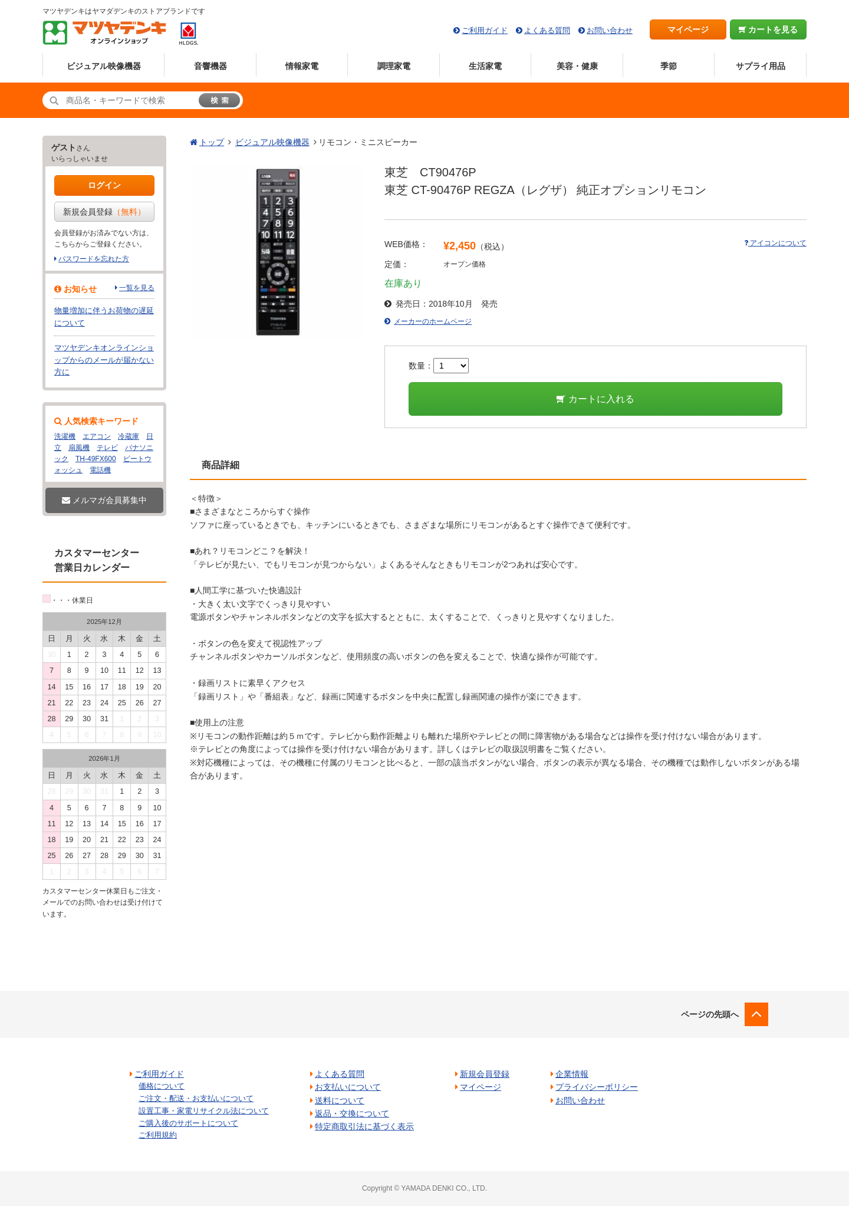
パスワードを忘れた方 (93, 259)
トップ (211, 142)
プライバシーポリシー (596, 1087)
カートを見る (768, 29)
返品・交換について (352, 1113)
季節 (668, 66)
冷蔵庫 (128, 436)
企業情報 (571, 1074)
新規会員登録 (104, 211)
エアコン (97, 436)
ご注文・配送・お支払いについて (196, 1098)
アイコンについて (775, 243)
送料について (339, 1100)
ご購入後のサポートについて (188, 1123)
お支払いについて (348, 1087)
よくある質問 (547, 30)
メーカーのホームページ (433, 321)
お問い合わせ (610, 30)
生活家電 (485, 66)
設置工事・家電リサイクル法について (204, 1110)
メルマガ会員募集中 (104, 500)
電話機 (100, 470)
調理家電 (393, 66)
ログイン (104, 185)
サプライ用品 (760, 66)
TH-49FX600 (95, 459)
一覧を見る (136, 288)
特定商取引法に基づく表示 (364, 1126)
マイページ (688, 29)
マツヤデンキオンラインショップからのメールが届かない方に (104, 360)
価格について (162, 1086)
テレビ (107, 447)
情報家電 (301, 66)
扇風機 (79, 447)
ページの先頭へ (710, 1014)
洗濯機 (64, 436)
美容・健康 (577, 66)
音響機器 (210, 66)
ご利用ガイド (485, 30)
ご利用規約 (158, 1135)
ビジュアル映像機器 (104, 66)
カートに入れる (595, 399)
